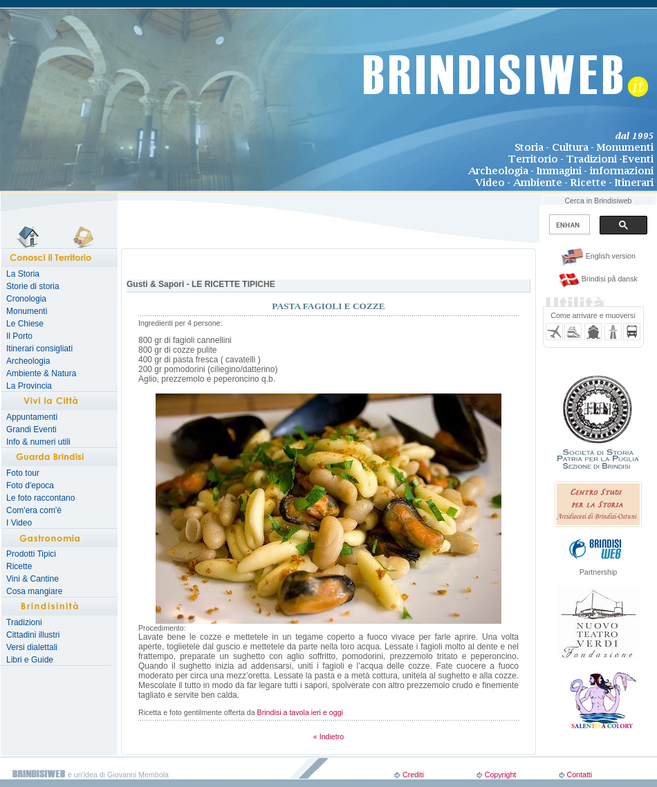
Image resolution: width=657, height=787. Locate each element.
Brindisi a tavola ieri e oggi (300, 712)
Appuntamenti (31, 417)
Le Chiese (25, 323)
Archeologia (28, 361)
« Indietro (328, 736)
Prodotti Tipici (31, 554)
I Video (19, 523)
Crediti (413, 774)
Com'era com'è (34, 510)
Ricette (19, 566)
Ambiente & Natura (41, 373)
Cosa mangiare (34, 591)
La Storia (22, 274)
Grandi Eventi (31, 429)
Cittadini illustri (32, 635)
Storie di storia (32, 286)
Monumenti (26, 311)
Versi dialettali (31, 647)
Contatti (579, 774)
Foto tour (22, 473)
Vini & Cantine (32, 579)
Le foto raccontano (40, 498)
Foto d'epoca (30, 485)
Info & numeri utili (38, 442)
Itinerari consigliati (39, 348)
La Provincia (29, 386)
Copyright (501, 774)
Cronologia (26, 299)
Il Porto (19, 336)
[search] (568, 225)
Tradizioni (24, 622)
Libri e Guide (29, 660)
